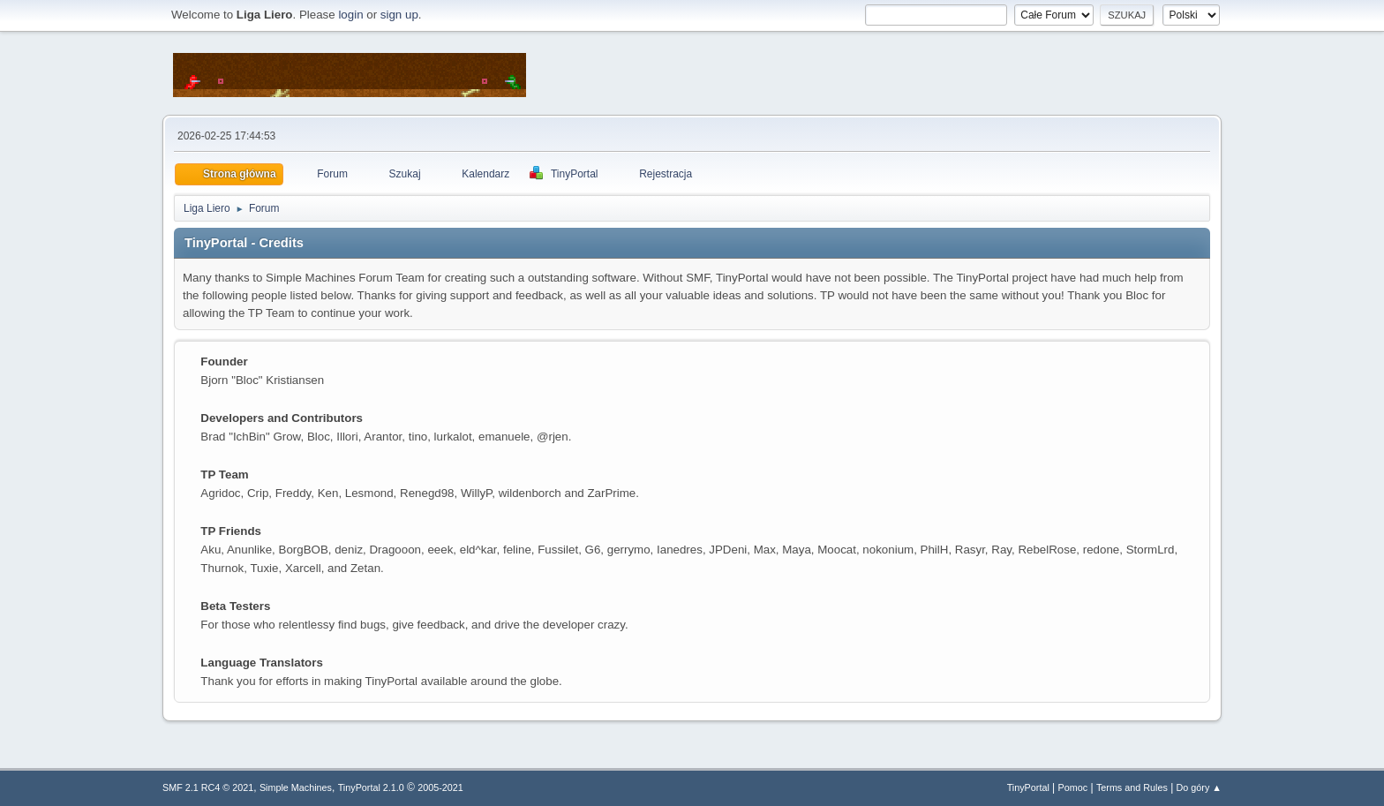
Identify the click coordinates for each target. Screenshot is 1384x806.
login (350, 14)
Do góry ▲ (1199, 787)
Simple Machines (296, 787)
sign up (399, 14)
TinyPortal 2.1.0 (371, 787)
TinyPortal (1028, 787)
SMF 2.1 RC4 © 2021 (207, 787)
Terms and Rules (1132, 787)
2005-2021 (440, 787)
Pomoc (1073, 787)
